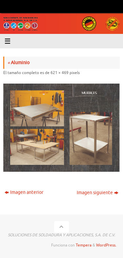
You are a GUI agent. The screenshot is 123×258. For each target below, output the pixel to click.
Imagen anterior (24, 192)
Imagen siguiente (97, 192)
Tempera (84, 245)
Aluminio (19, 62)
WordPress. (106, 245)
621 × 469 (60, 72)
